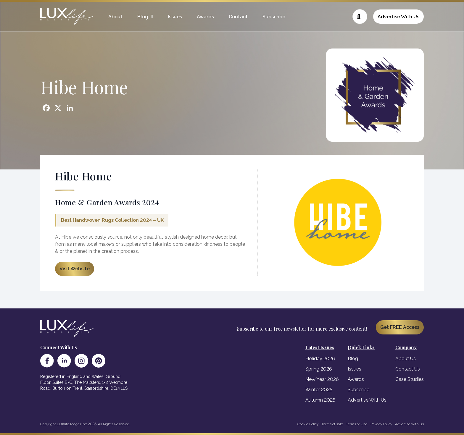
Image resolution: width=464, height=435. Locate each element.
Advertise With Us (398, 17)
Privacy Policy (381, 424)
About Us (405, 358)
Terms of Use (357, 424)
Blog (142, 17)
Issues (175, 17)
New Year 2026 (322, 379)
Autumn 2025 (320, 400)
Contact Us (407, 369)
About (115, 17)
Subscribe (273, 17)
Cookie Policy (307, 424)
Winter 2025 (318, 389)
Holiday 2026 (320, 358)
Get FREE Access (399, 327)
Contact (238, 17)
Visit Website (74, 268)
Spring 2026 (318, 369)
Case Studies (409, 379)
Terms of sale (332, 424)
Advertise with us (409, 424)
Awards (205, 17)
